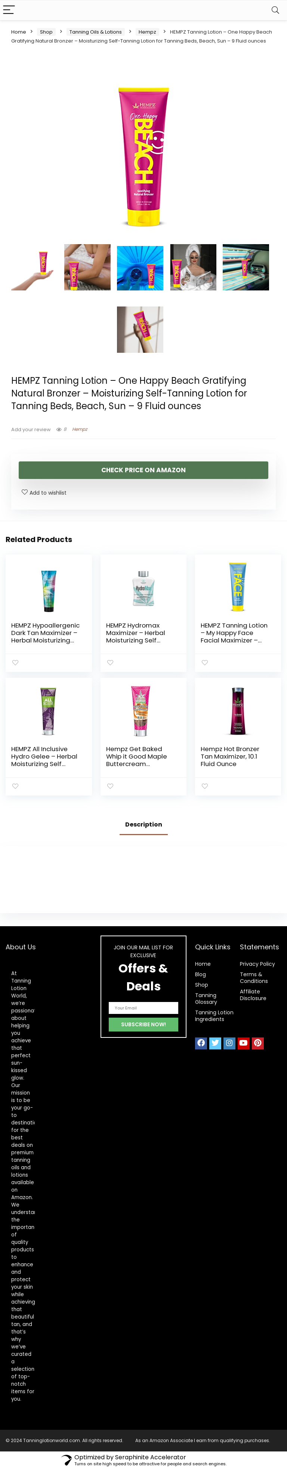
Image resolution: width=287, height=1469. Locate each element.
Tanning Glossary (206, 999)
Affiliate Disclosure (253, 995)
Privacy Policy (257, 964)
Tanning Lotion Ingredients (214, 1016)
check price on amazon (143, 470)
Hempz (147, 31)
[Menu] (9, 10)
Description (143, 824)
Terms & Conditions (254, 978)
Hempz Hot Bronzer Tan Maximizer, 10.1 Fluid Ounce (230, 756)
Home (18, 31)
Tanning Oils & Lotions (96, 31)
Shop (46, 31)
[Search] (275, 10)
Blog (200, 974)
